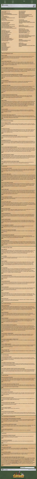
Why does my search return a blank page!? (24, 31)
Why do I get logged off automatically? (7, 13)
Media (5, 2)
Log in (32, 2)
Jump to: (19, 467)
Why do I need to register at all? (6, 12)
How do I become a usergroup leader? (24, 15)
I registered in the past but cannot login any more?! (8, 17)
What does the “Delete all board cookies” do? (7, 20)
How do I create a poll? (5, 33)
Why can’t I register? (4, 19)
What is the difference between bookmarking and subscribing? (27, 35)
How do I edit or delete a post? (6, 31)
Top (2, 65)
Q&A (13, 2)
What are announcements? (5, 47)
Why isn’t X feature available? (23, 44)
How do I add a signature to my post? (6, 32)
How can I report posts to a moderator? (7, 38)
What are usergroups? (22, 13)
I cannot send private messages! (23, 20)
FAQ (34, 6)
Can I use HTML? (4, 44)
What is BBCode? (4, 43)
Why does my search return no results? (24, 30)
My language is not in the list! (5, 25)
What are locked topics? (5, 49)
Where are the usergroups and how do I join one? (25, 14)
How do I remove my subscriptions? (23, 37)
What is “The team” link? (22, 17)
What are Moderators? (22, 12)
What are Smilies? (4, 45)
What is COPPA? (4, 18)
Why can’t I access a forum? (5, 35)
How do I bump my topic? (5, 40)
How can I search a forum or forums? (24, 29)
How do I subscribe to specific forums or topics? (25, 36)
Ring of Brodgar (6, 469)
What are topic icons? (4, 50)
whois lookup (27, 458)
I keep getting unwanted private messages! (24, 21)
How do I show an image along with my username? (8, 26)
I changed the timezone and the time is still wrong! (8, 24)
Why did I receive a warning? (5, 37)
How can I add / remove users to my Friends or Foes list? (26, 26)
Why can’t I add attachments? (5, 36)
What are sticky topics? (5, 48)
